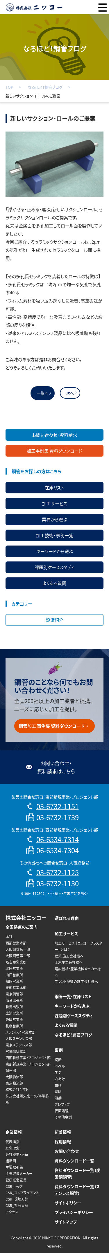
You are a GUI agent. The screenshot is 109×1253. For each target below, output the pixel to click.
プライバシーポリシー (74, 1212)
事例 (59, 1050)
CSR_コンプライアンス (22, 1192)
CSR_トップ (14, 1186)
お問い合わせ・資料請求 (54, 435)
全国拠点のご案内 (21, 927)
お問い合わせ (67, 1151)
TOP (9, 87)
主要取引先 (14, 1167)
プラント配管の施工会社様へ (76, 981)
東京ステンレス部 (19, 1045)
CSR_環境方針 (17, 1199)
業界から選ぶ (54, 519)
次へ (70, 393)
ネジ (58, 1072)
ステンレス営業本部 (20, 1032)
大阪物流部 (14, 1076)
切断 (58, 1059)
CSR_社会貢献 (17, 1205)
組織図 (11, 1160)
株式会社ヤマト (17, 1089)
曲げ (58, 1085)
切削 (58, 1091)
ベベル (60, 1066)
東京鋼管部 (14, 994)
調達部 (11, 1070)
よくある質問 (54, 583)
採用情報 (63, 1141)
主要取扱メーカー (19, 1173)
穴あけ (60, 1078)
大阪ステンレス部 (19, 1038)
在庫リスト (54, 487)
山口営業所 (14, 974)
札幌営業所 (14, 1025)
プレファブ (62, 1104)
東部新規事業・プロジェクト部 (28, 1064)
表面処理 (62, 1110)
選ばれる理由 (67, 918)
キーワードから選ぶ (54, 551)
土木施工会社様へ (69, 962)
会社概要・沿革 (17, 1154)
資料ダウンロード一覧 (74, 1160)
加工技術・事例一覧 (54, 535)
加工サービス (54, 503)
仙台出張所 (14, 1000)
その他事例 (63, 1117)
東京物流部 (14, 1083)
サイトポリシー (68, 1202)
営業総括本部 (16, 1051)
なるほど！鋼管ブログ (45, 87)
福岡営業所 (14, 981)
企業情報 (14, 1132)
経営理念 (12, 1148)
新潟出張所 (14, 1006)
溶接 (58, 1098)
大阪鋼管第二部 (18, 955)
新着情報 (63, 1132)
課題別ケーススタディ (54, 567)
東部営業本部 (16, 987)
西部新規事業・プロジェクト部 (28, 1057)
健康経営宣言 (16, 1180)
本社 (9, 936)
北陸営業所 (14, 968)
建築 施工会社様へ (69, 956)
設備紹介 (54, 620)
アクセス (12, 1211)
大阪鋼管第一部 (18, 949)
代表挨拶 (12, 1141)
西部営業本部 (16, 943)
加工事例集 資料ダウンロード (54, 451)
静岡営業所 (14, 1019)
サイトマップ (66, 1222)
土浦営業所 (14, 1013)
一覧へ (42, 393)
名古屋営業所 (16, 962)
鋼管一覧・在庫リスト (73, 996)
